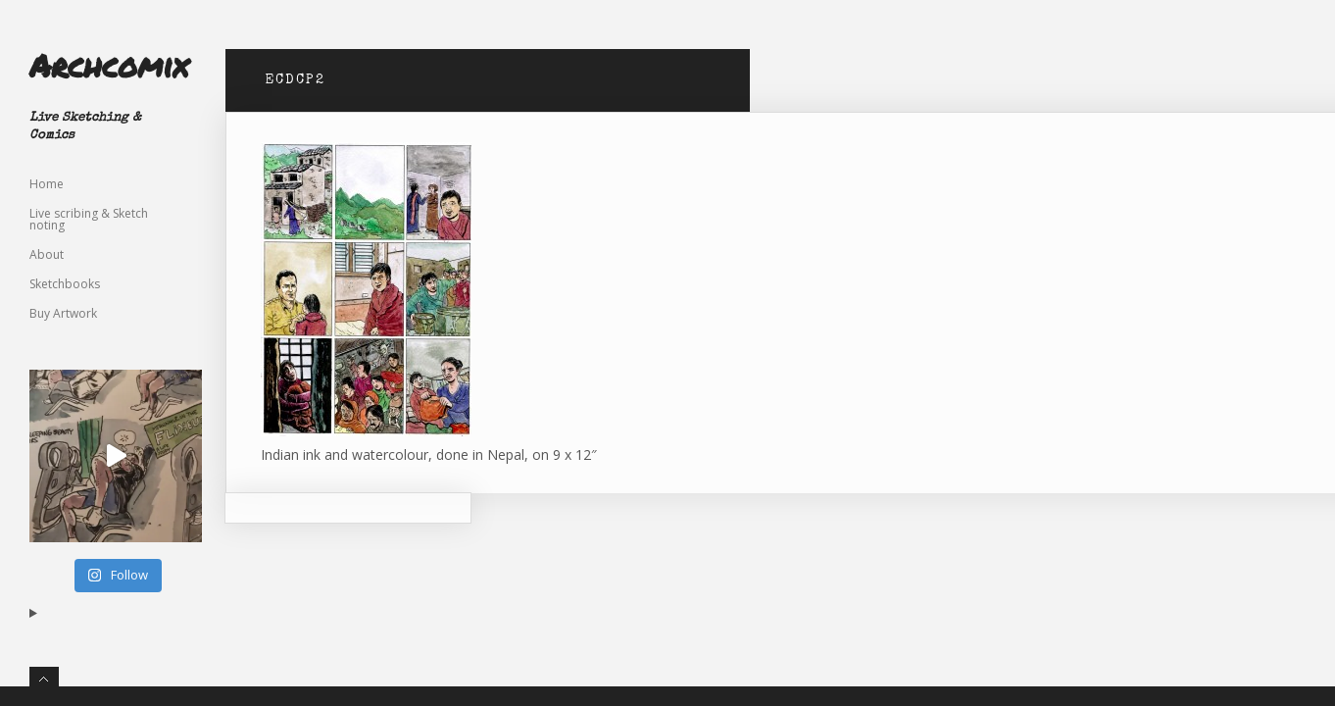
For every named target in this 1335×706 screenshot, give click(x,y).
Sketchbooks (64, 284)
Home (46, 184)
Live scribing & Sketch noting (88, 219)
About (46, 254)
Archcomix (108, 64)
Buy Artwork (63, 313)
